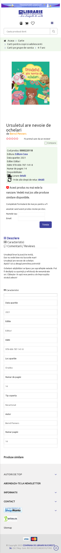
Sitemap (8, 527)
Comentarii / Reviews (19, 246)
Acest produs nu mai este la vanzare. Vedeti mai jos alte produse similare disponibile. (27, 192)
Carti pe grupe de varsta (20, 47)
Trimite (45, 224)
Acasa (11, 40)
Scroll (56, 548)
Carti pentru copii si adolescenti (24, 44)
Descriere (11, 238)
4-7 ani (41, 47)
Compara (50, 143)
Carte (21, 40)
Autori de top (13, 474)
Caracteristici (14, 242)
